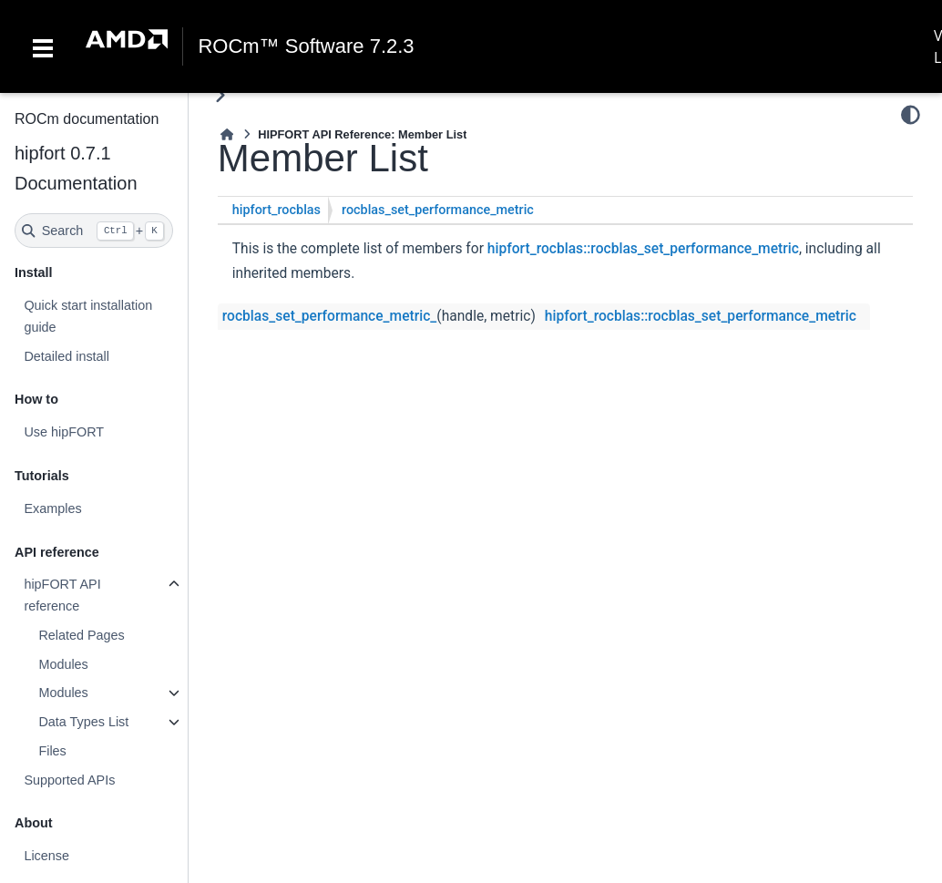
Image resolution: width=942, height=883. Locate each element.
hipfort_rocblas (276, 210)
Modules (62, 664)
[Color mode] (910, 114)
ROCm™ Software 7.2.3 (306, 46)
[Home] (226, 134)
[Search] (94, 230)
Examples (52, 508)
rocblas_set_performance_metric (438, 210)
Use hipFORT (64, 432)
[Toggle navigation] (43, 46)
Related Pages (81, 635)
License (46, 855)
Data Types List (83, 721)
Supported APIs (69, 780)
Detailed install (66, 356)
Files (52, 751)
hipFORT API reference (62, 595)
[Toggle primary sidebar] (220, 95)
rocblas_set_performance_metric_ (329, 316)
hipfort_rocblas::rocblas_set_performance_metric (643, 249)
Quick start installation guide (88, 316)
